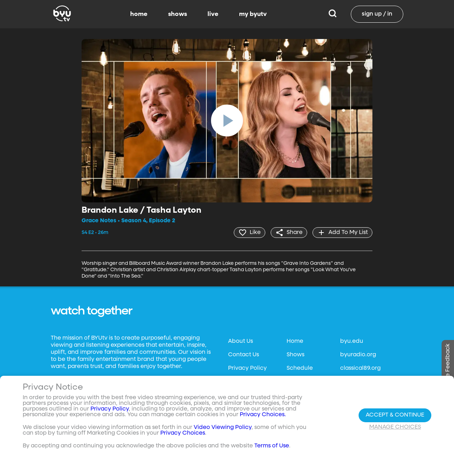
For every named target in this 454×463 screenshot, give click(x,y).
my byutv (253, 14)
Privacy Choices (182, 433)
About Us (240, 341)
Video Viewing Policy (222, 427)
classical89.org (360, 368)
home (139, 14)
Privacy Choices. (263, 415)
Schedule (300, 368)
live (212, 14)
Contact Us (243, 355)
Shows (295, 355)
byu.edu (351, 341)
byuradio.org (358, 355)
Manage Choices (395, 427)
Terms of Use (271, 446)
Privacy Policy (247, 368)
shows (177, 14)
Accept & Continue (395, 415)
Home (295, 341)
